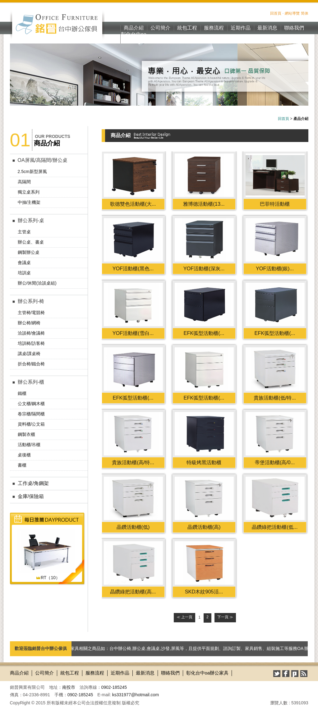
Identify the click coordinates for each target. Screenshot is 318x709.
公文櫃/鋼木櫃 (31, 403)
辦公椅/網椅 (29, 322)
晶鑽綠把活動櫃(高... (133, 591)
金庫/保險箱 (31, 496)
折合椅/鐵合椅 (31, 363)
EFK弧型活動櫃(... (204, 333)
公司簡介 (160, 27)
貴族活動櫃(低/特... (275, 397)
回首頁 (275, 13)
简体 (304, 13)
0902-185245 (114, 687)
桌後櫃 (24, 454)
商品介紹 (134, 27)
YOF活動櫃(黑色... (133, 268)
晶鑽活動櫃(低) (133, 527)
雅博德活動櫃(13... (203, 204)
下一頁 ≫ (225, 617)
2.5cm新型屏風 (32, 171)
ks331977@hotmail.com (135, 694)
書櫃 (22, 465)
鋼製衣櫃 (26, 434)
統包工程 (187, 27)
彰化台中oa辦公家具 (133, 37)
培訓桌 (24, 272)
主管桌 (24, 231)
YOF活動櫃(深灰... (204, 268)
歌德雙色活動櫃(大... (133, 204)
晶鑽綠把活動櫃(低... (274, 527)
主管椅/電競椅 (31, 312)
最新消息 (267, 27)
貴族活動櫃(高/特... (133, 462)
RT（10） (48, 577)
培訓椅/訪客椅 (31, 343)
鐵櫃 (22, 393)
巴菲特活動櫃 (275, 204)
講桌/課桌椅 (29, 353)
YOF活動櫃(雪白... (133, 333)
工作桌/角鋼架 (33, 483)
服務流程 (214, 27)
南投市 (68, 687)
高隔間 (24, 181)
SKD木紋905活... (204, 591)
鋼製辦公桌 (28, 252)
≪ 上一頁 (184, 617)
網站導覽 (292, 13)
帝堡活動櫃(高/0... (275, 462)
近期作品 (241, 27)
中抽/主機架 (29, 202)
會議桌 (24, 262)
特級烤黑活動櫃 (204, 462)
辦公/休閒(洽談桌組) (37, 283)
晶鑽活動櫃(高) (204, 527)
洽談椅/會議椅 (31, 333)
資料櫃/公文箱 (31, 424)
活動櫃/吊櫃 (29, 444)
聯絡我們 (294, 27)
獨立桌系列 (28, 192)
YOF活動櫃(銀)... (275, 268)
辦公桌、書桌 (31, 242)
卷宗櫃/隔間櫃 (31, 413)
